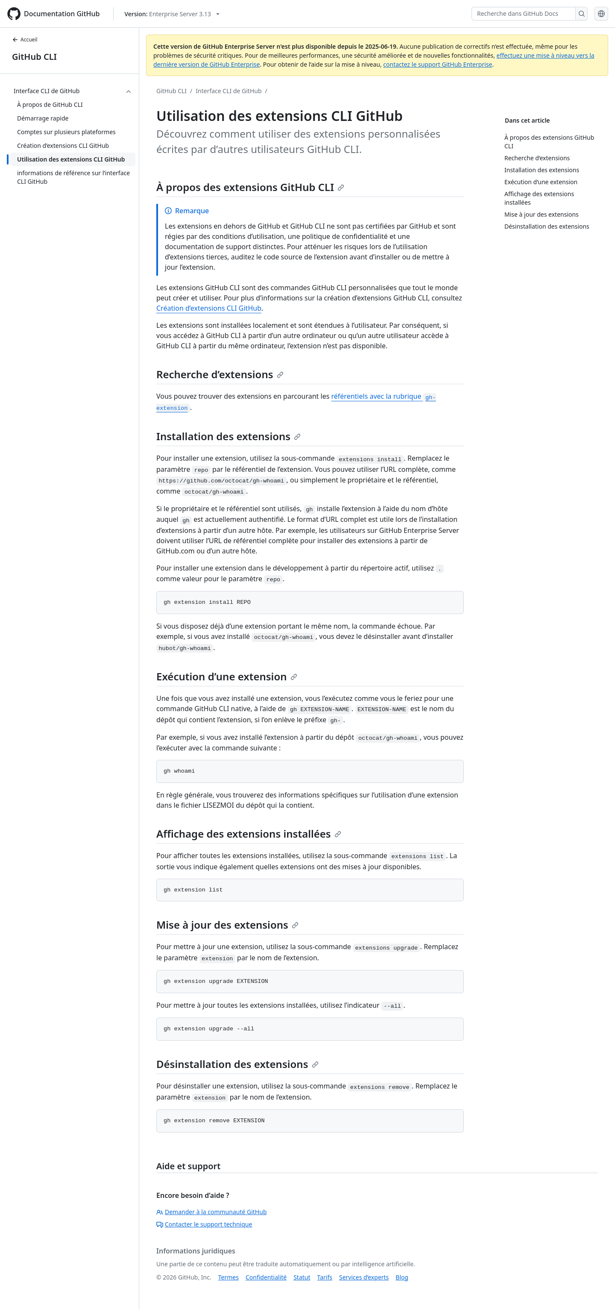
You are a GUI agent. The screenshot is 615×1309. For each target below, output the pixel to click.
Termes (228, 1277)
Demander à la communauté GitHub (211, 1212)
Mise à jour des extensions (227, 925)
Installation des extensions (228, 436)
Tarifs (324, 1277)
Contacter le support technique (204, 1224)
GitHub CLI (34, 56)
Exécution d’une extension (226, 676)
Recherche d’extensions (220, 374)
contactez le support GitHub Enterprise (437, 64)
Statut (301, 1277)
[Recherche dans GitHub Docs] (523, 13)
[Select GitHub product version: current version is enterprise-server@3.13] (171, 14)
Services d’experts (364, 1277)
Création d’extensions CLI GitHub (208, 308)
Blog (401, 1277)
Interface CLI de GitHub (228, 91)
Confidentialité (266, 1277)
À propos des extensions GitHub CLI (250, 187)
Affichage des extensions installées (248, 834)
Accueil (25, 39)
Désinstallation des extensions (237, 1064)
